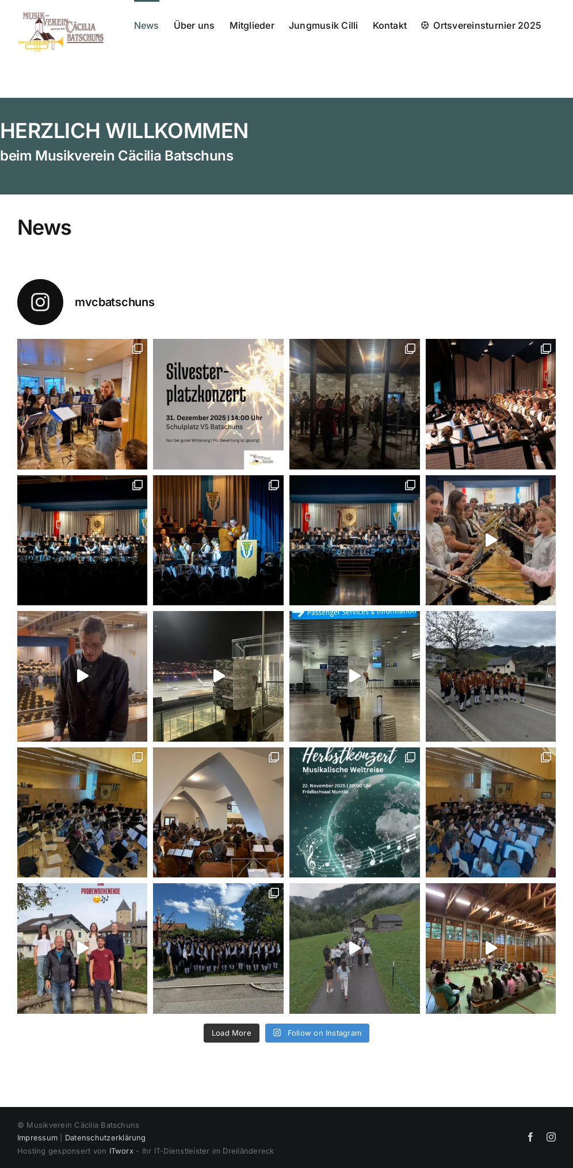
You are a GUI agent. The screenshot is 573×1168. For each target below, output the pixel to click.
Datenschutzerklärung (105, 1137)
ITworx (121, 1150)
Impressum (37, 1137)
